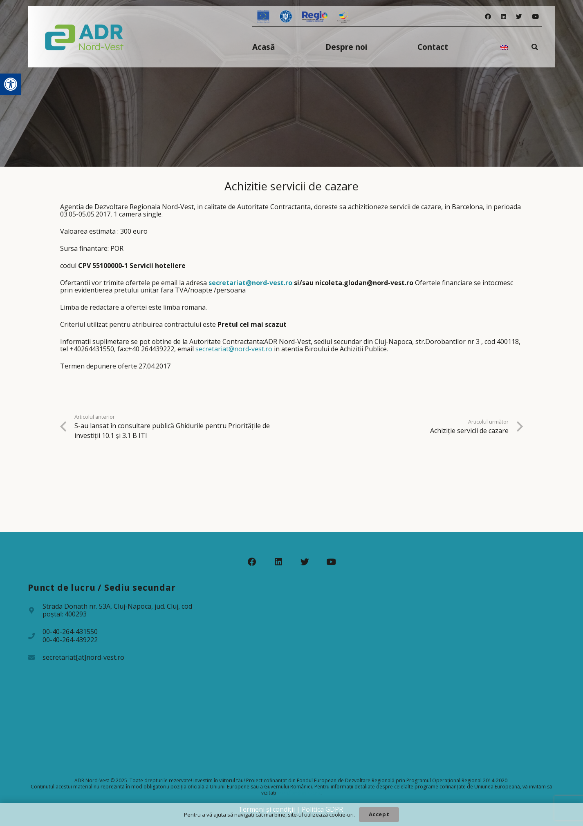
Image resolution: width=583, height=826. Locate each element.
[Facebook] (488, 16)
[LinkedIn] (503, 16)
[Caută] (535, 47)
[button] (10, 84)
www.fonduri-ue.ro (299, 792)
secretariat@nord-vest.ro (250, 282)
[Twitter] (519, 16)
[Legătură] (84, 36)
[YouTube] (535, 16)
